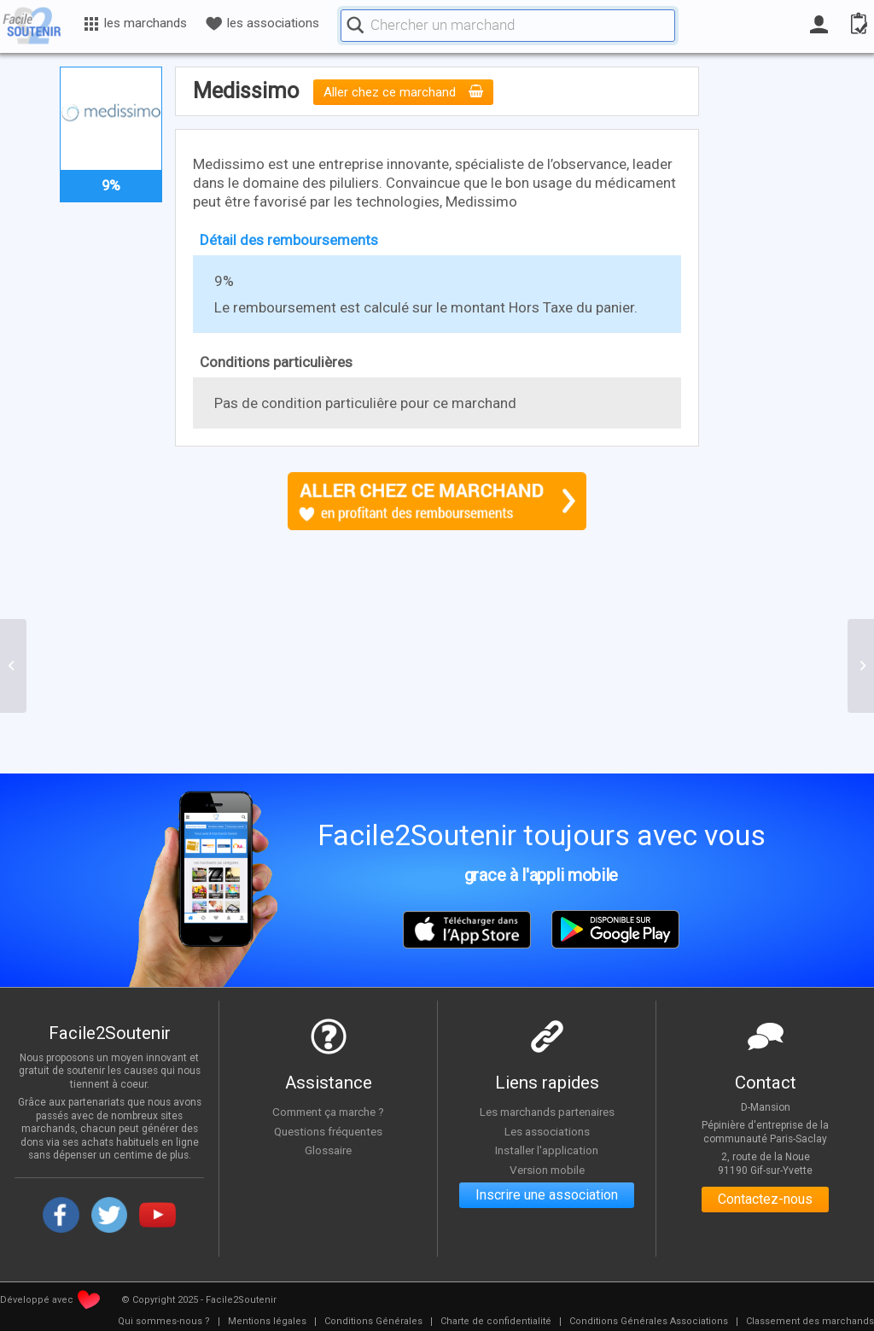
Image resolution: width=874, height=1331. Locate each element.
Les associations (547, 1131)
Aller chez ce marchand (403, 92)
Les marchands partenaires (546, 1111)
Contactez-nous (765, 1200)
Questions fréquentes (328, 1131)
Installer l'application (547, 1150)
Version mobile (547, 1169)
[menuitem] (163, 1321)
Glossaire (329, 1150)
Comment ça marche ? (328, 1111)
